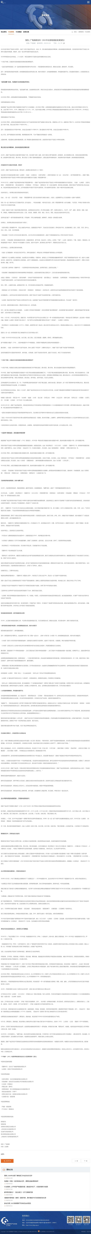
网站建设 (83, 1231)
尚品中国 (89, 1231)
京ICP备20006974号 (32, 1231)
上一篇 (76, 1161)
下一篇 (85, 1161)
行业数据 (19, 32)
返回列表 (8, 1161)
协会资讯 (4, 32)
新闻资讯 (81, 32)
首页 (75, 32)
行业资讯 (11, 32)
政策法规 (26, 32)
